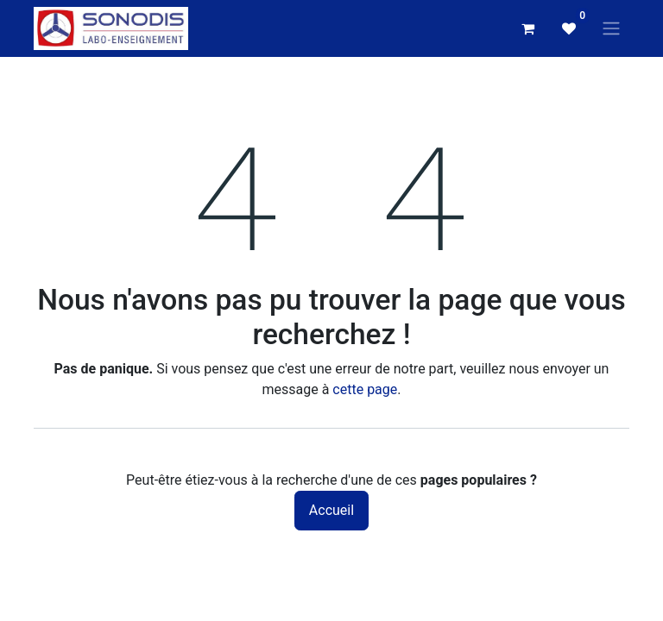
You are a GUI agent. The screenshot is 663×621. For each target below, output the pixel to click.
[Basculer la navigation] (611, 28)
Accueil (331, 510)
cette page (364, 389)
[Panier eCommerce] (527, 28)
